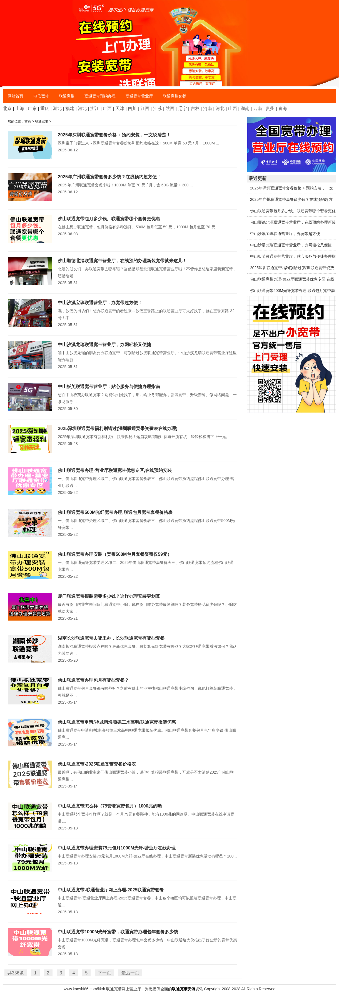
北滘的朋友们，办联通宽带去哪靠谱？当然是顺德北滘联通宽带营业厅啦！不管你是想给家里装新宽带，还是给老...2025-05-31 (122, 271)
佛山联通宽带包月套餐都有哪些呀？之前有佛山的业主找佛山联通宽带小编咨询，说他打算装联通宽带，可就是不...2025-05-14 (122, 690)
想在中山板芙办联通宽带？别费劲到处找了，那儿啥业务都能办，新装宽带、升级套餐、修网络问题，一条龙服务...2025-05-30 (122, 397)
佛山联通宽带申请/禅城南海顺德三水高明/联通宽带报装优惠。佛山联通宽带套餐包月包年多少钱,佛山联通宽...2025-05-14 (122, 732)
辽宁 (182, 108)
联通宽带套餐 (174, 96)
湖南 (245, 108)
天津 (119, 108)
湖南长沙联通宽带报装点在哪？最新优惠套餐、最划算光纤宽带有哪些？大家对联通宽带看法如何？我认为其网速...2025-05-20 (122, 648)
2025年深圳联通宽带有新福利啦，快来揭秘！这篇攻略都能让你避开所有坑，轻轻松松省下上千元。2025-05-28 (122, 435)
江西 (145, 108)
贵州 (270, 108)
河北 (82, 108)
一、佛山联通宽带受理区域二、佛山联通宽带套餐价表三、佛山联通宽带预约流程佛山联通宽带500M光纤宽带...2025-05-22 (122, 523)
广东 (32, 108)
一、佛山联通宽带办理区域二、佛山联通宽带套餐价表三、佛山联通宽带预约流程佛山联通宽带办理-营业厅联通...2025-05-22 (122, 481)
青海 (282, 108)
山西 (232, 108)
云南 (257, 108)
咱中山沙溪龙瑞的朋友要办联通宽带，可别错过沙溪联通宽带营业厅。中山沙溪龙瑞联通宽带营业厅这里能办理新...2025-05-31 (122, 355)
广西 (107, 108)
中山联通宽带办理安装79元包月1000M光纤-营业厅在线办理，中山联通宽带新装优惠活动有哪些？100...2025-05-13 (122, 854)
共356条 (16, 973)
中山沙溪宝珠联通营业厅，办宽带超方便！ (287, 233)
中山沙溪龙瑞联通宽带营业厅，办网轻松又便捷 (291, 245)
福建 (69, 108)
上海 (19, 108)
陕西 (170, 108)
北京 (7, 108)
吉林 (195, 108)
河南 (207, 108)
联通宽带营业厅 (139, 96)
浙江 (94, 108)
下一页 (104, 973)
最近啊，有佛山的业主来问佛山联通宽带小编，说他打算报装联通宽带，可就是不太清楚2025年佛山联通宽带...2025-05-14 (122, 774)
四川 (132, 108)
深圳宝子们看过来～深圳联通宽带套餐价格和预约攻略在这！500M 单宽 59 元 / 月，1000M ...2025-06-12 (122, 141)
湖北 (57, 108)
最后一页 (130, 973)
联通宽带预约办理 (100, 96)
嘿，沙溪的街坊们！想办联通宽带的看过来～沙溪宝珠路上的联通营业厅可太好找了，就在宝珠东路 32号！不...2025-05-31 (122, 313)
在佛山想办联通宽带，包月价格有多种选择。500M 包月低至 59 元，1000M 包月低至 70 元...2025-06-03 (122, 225)
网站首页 (15, 96)
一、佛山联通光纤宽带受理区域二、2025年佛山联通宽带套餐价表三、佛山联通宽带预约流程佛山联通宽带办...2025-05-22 (122, 565)
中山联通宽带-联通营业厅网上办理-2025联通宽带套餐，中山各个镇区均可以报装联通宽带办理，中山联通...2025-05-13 (122, 900)
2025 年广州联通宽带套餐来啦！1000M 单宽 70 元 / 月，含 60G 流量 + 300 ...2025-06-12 (122, 183)
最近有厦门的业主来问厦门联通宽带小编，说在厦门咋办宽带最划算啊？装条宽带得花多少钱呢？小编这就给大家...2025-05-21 (122, 607)
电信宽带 (41, 96)
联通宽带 (66, 96)
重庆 (44, 108)
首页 (27, 121)
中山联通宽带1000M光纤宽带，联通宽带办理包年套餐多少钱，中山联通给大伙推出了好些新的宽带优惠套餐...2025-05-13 (122, 942)
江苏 (157, 108)
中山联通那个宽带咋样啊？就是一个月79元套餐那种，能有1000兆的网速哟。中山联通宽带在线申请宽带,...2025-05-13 (122, 816)
